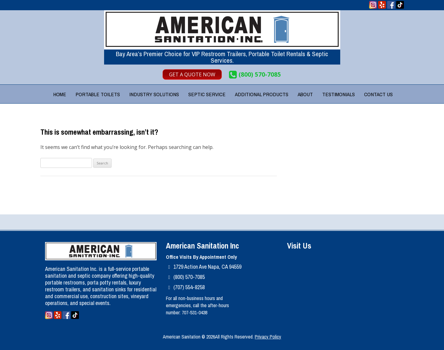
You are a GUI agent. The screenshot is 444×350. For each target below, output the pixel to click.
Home (59, 94)
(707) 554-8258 (189, 287)
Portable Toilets (98, 94)
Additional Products (261, 94)
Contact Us (378, 94)
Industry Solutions (154, 94)
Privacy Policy (268, 336)
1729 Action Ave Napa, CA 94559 (207, 267)
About (305, 94)
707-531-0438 (194, 312)
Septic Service (207, 94)
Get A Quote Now (192, 74)
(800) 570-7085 (260, 75)
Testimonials (338, 94)
